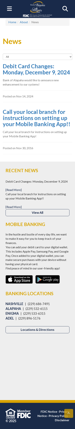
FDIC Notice (49, 411)
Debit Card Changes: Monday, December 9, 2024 (36, 69)
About (24, 22)
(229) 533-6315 (34, 313)
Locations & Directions (37, 330)
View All (37, 212)
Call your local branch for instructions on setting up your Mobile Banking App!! (36, 117)
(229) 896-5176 (29, 318)
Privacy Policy (58, 415)
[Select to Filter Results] (37, 57)
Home (12, 22)
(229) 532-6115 (36, 309)
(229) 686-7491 (39, 304)
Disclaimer (62, 420)
